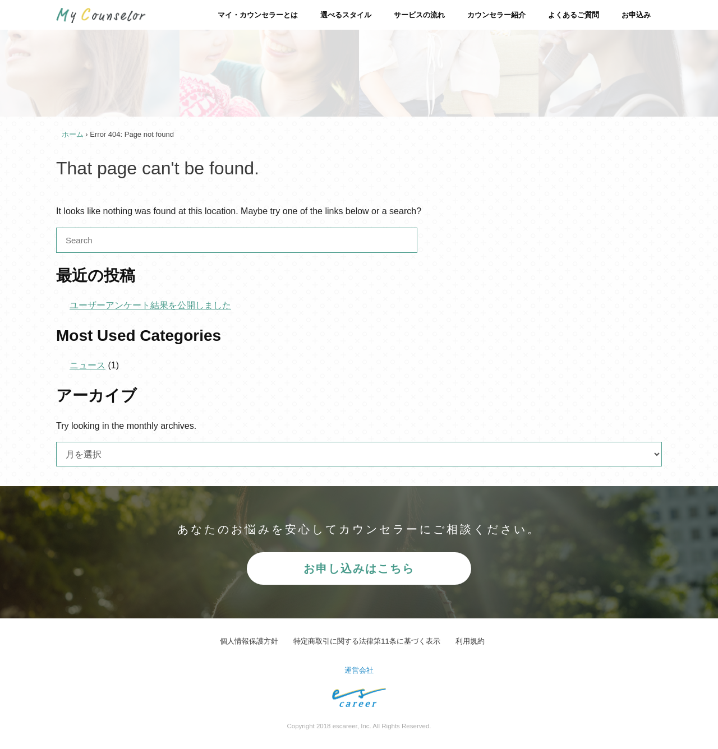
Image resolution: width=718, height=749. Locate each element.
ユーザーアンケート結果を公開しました (150, 305)
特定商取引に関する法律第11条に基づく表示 (366, 641)
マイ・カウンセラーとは (258, 15)
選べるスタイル (345, 15)
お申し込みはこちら (359, 568)
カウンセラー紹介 (496, 15)
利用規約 (470, 641)
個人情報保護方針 (249, 641)
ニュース (87, 365)
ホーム (73, 134)
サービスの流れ (419, 15)
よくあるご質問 (573, 15)
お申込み (636, 15)
